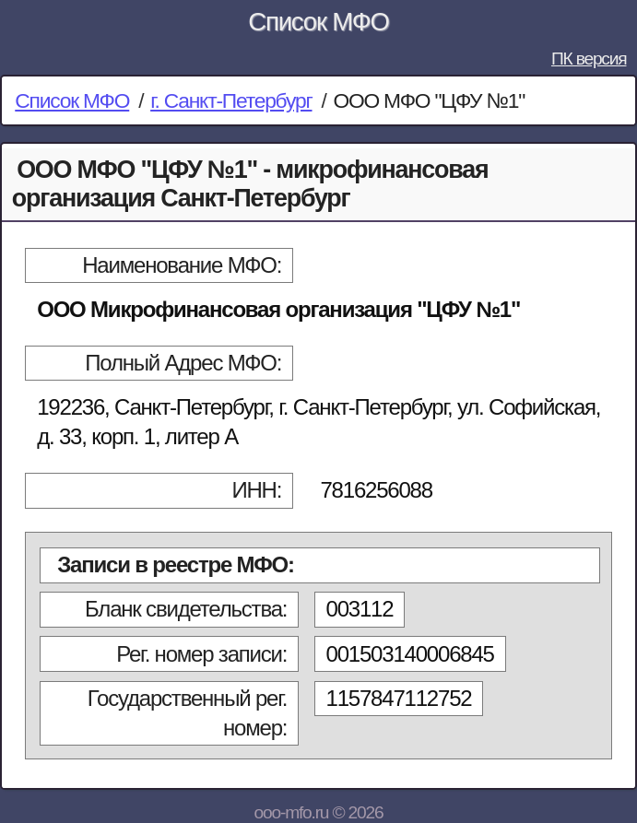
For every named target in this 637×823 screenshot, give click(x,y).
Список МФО (318, 21)
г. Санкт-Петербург (231, 100)
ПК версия (589, 58)
